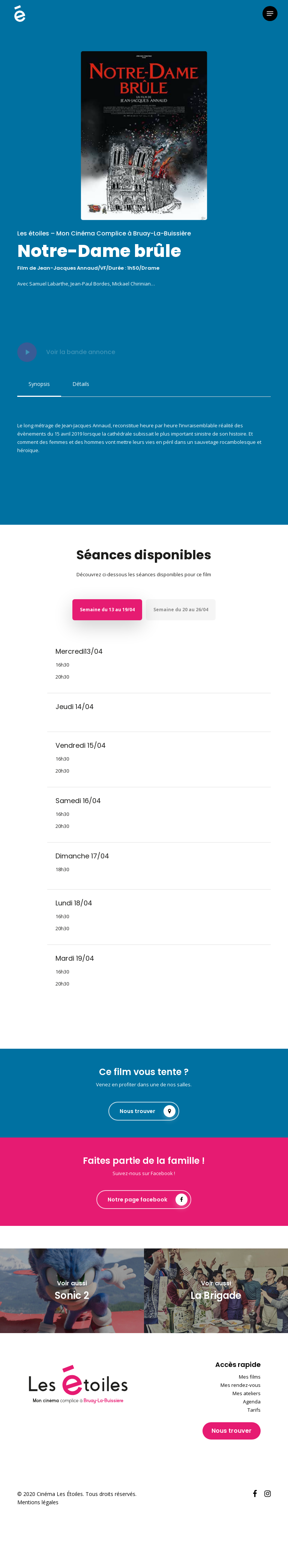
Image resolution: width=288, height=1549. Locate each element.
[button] (270, 13)
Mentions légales (37, 1502)
